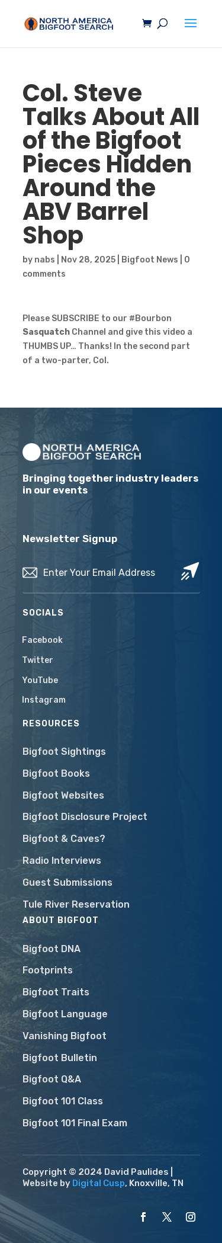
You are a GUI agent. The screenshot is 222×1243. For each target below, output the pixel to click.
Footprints (47, 970)
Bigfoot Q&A (51, 1079)
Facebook (42, 640)
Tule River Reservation (76, 904)
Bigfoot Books (56, 773)
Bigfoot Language (65, 1014)
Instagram (44, 700)
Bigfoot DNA (51, 948)
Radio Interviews (61, 860)
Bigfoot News (149, 260)
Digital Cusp (98, 1183)
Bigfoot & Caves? (63, 838)
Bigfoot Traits (55, 992)
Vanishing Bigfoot (64, 1036)
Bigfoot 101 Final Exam (74, 1123)
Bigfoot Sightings (64, 751)
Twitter (37, 660)
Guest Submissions (67, 882)
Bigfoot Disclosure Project (84, 816)
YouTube (40, 680)
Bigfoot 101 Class (62, 1101)
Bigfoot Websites (63, 795)
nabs (44, 260)
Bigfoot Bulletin (59, 1057)
